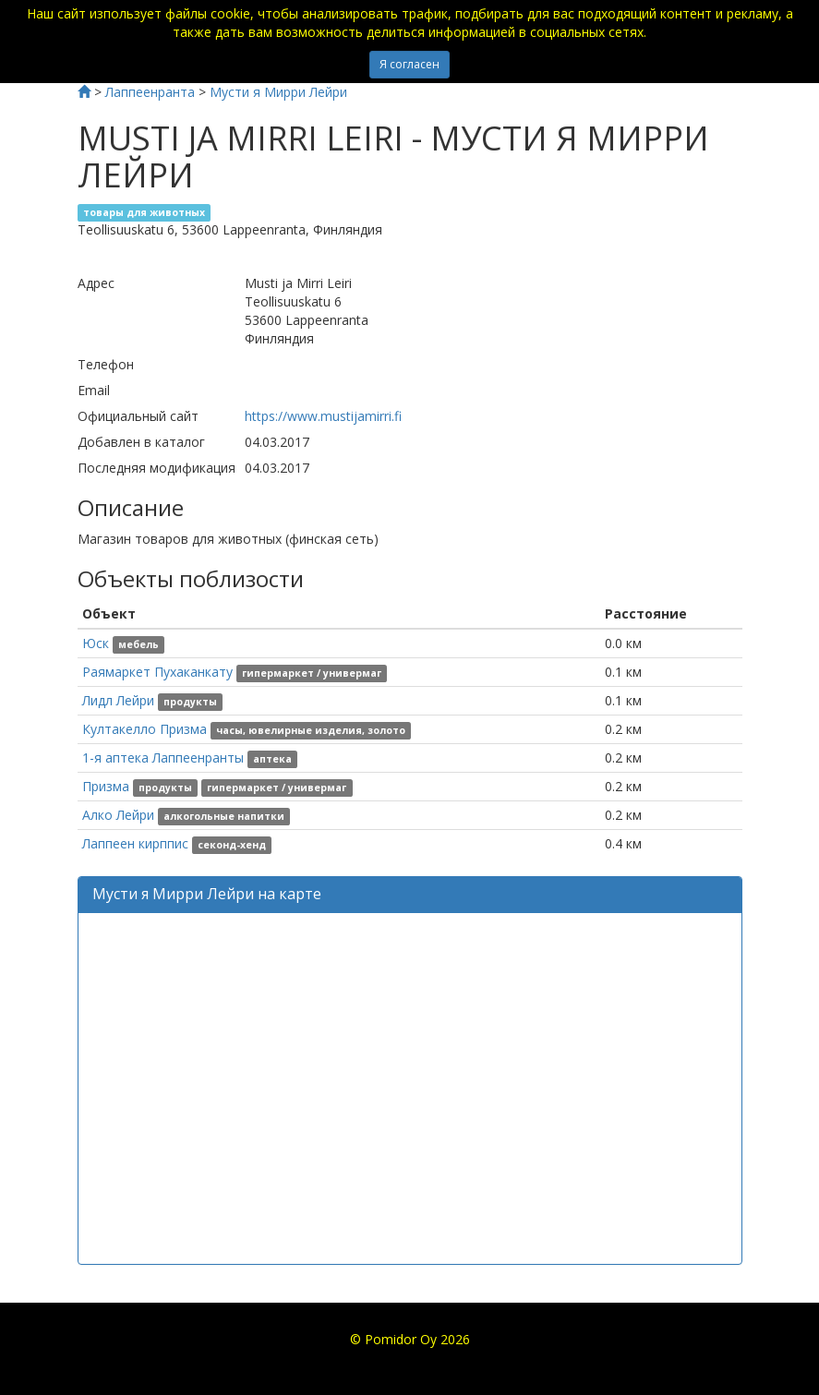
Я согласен (409, 64)
